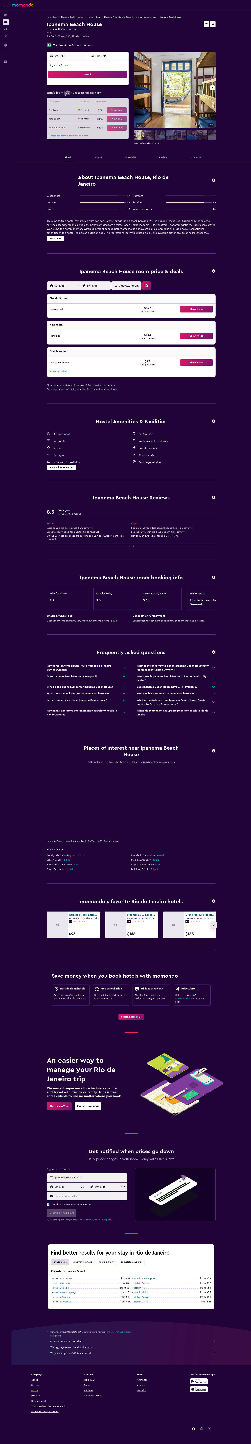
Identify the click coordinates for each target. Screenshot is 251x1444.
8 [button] (120, 94)
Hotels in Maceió (60, 1288)
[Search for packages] (5, 36)
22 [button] (119, 110)
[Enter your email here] (90, 1196)
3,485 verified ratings (79, 45)
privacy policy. (105, 1220)
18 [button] (88, 110)
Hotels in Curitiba (60, 1297)
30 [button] (72, 126)
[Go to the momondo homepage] (22, 5)
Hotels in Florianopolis (143, 1279)
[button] (5, 5)
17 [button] (80, 110)
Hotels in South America (72, 17)
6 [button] (104, 94)
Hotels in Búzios (140, 1283)
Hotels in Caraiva (141, 1302)
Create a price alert (185, 998)
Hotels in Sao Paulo (61, 1279)
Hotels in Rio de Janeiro (145, 17)
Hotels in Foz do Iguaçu (63, 1292)
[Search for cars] (5, 29)
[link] (131, 1017)
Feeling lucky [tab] (106, 1262)
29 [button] (119, 118)
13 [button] (104, 102)
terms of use (89, 1220)
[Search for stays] (5, 22)
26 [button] (96, 118)
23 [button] (72, 118)
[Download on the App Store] (199, 1393)
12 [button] (96, 102)
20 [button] (104, 110)
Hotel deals (52, 17)
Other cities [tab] (60, 1262)
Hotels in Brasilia (140, 1297)
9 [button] (72, 102)
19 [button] (96, 110)
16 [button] (72, 110)
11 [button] (88, 102)
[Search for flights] (5, 15)
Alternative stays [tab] (82, 1262)
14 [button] (112, 102)
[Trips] (5, 45)
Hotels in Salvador (61, 1283)
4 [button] (88, 94)
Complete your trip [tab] (131, 1262)
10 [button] (80, 102)
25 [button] (88, 118)
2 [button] (72, 94)
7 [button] (112, 94)
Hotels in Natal (139, 1288)
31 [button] (80, 126)
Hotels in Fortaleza (61, 1302)
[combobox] (90, 1177)
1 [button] (119, 87)
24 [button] (80, 118)
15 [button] (120, 102)
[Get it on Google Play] (199, 1385)
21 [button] (112, 110)
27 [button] (104, 118)
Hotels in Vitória (140, 1292)
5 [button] (96, 94)
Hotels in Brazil (93, 17)
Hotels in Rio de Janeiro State (117, 17)
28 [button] (112, 118)
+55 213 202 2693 (57, 40)
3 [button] (80, 94)
